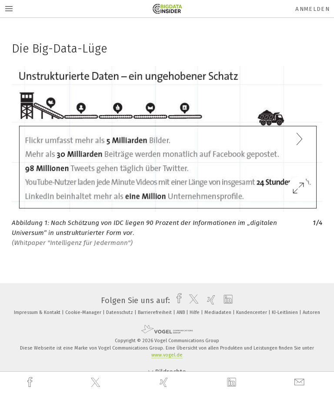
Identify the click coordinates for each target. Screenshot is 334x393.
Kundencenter (252, 312)
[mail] (300, 382)
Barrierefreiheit (155, 312)
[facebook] (30, 382)
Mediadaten (218, 312)
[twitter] (97, 382)
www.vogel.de (167, 355)
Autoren (311, 312)
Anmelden (312, 9)
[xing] (165, 382)
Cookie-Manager (84, 312)
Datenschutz (120, 312)
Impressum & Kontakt (38, 312)
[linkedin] (232, 382)
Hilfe (195, 312)
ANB (181, 312)
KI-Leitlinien (285, 312)
